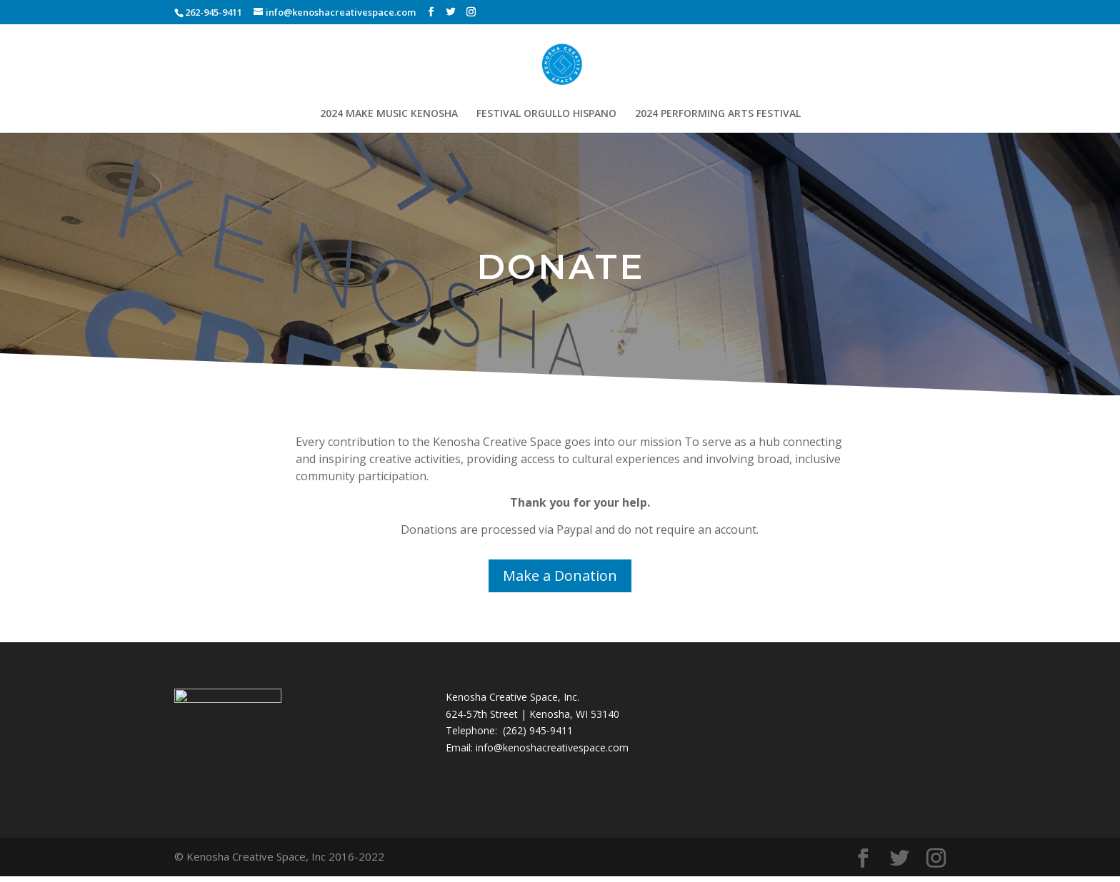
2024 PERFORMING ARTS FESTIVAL (718, 114)
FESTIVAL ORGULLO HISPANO (546, 114)
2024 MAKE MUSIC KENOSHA (389, 114)
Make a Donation (560, 575)
